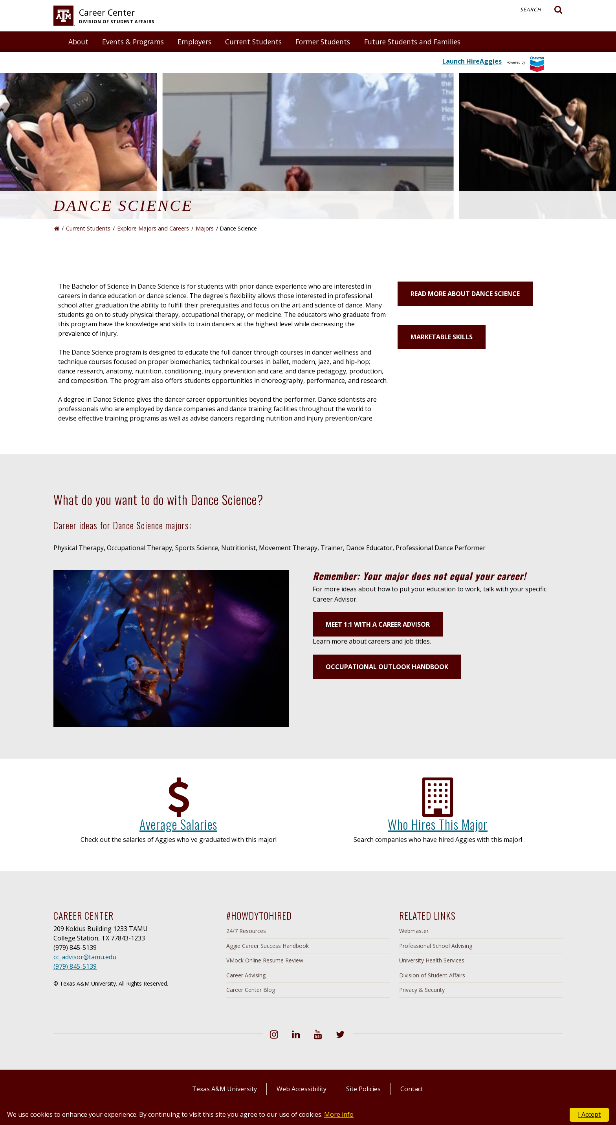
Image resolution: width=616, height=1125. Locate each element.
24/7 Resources (246, 931)
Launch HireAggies (472, 61)
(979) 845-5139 (75, 966)
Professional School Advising (435, 945)
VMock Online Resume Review (264, 960)
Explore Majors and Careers (153, 228)
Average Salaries (178, 824)
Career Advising (246, 975)
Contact (411, 1089)
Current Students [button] (253, 41)
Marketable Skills (442, 337)
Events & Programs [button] (133, 41)
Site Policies (363, 1089)
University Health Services (431, 960)
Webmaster (414, 931)
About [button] (78, 41)
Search (541, 9)
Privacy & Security (422, 989)
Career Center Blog (250, 989)
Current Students (88, 228)
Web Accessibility (301, 1089)
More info (339, 1114)
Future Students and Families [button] (412, 41)
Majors (205, 228)
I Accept (589, 1114)
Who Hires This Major (438, 824)
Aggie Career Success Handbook (267, 945)
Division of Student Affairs (432, 975)
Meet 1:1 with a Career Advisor (378, 624)
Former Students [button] (322, 41)
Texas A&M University (224, 1089)
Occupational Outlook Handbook (387, 666)
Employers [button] (194, 41)
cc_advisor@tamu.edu (84, 957)
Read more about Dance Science (465, 293)
